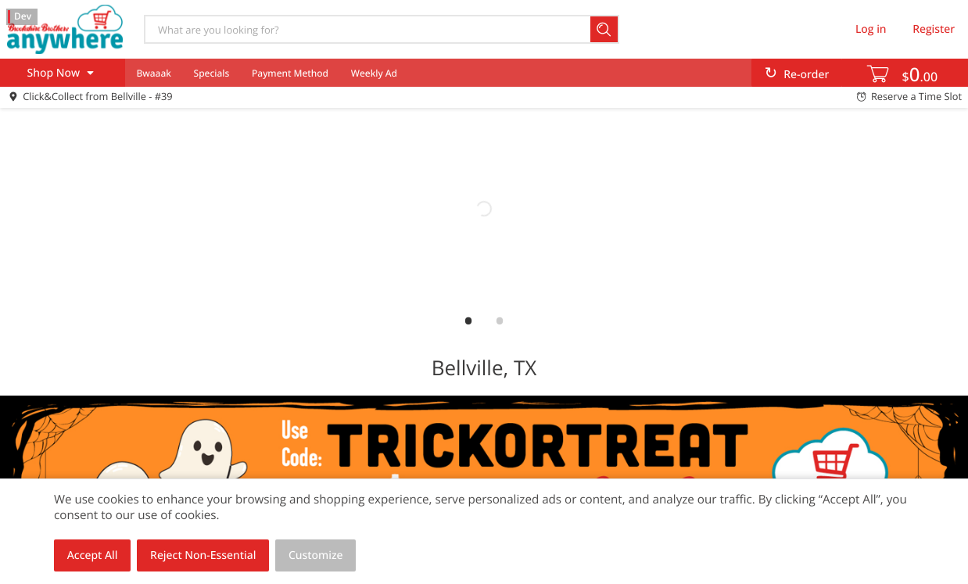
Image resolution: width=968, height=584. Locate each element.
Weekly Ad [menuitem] (374, 73)
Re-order (806, 74)
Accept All (92, 555)
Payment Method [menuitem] (290, 73)
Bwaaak (153, 73)
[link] (484, 209)
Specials (212, 73)
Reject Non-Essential (203, 555)
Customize (316, 555)
